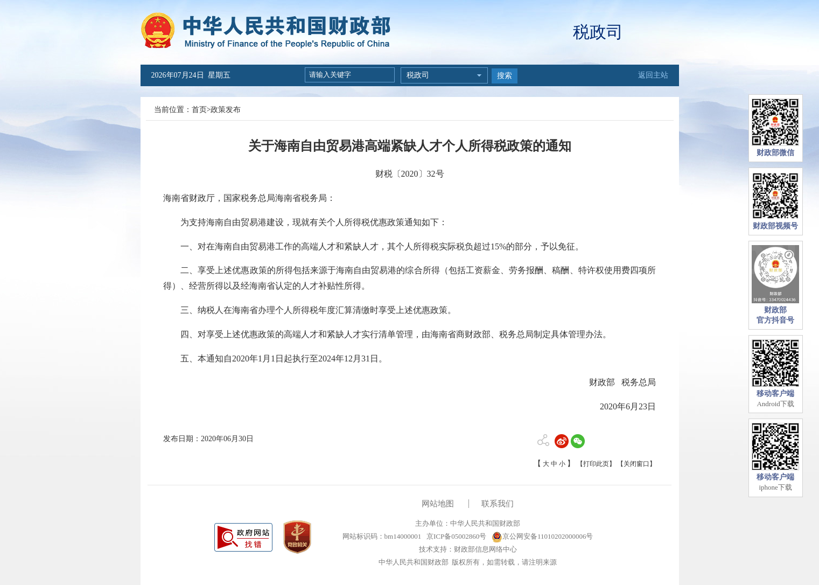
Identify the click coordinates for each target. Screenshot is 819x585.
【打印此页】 (596, 464)
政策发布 (226, 110)
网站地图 (438, 503)
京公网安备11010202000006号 (542, 536)
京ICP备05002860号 (455, 536)
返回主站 (653, 75)
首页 (199, 110)
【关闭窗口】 (636, 464)
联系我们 (497, 503)
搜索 (504, 76)
